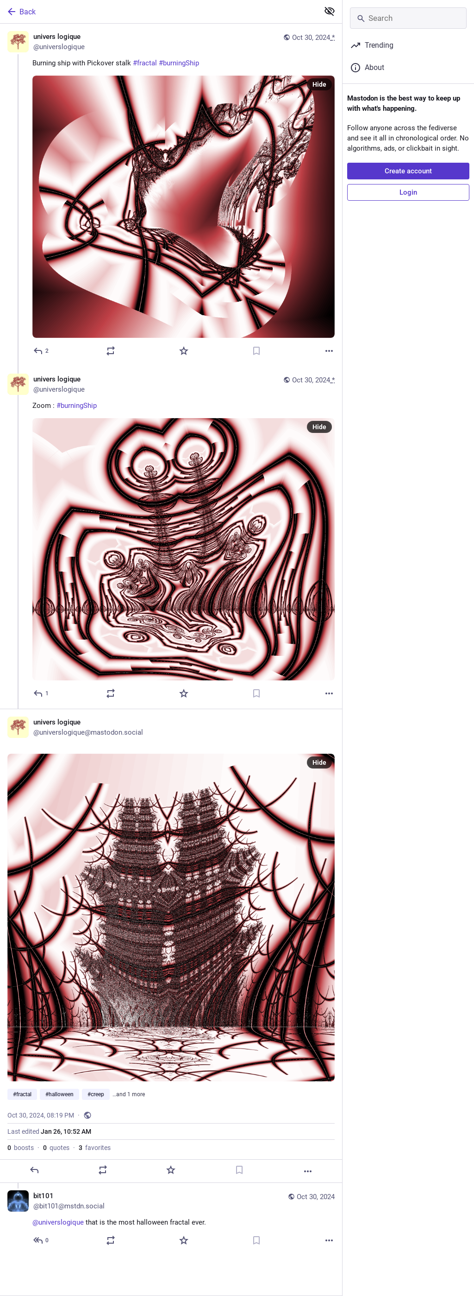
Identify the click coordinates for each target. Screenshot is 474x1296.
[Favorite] (183, 350)
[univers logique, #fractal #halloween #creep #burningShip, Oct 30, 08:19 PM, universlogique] (171, 946)
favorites (95, 1148)
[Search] (408, 18)
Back (21, 11)
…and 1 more (128, 1094)
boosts (20, 1148)
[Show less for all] (329, 11)
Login (408, 192)
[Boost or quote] (110, 350)
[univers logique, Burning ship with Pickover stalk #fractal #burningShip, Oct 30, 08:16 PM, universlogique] (171, 195)
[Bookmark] (256, 350)
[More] (329, 350)
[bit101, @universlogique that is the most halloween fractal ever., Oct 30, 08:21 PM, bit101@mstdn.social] (171, 1219)
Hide (319, 84)
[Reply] (41, 350)
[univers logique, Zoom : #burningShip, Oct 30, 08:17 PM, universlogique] (171, 537)
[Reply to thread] (41, 693)
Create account (408, 171)
